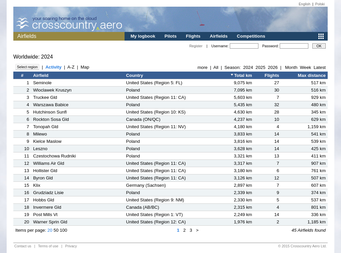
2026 (273, 67)
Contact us (22, 246)
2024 (248, 67)
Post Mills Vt (45, 214)
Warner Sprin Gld (50, 221)
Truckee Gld (45, 97)
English (304, 4)
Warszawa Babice (50, 104)
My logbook (143, 36)
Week (305, 67)
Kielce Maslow (47, 141)
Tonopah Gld (45, 126)
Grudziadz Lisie (48, 192)
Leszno (40, 148)
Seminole (42, 82)
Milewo (40, 133)
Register (195, 46)
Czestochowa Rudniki (54, 155)
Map (85, 67)
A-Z (70, 67)
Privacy (71, 246)
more (202, 67)
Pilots (170, 36)
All (215, 67)
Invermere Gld (47, 207)
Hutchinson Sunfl (50, 112)
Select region (27, 67)
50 (56, 230)
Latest (320, 67)
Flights (193, 36)
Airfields (218, 36)
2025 (260, 67)
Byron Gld (43, 177)
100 (63, 230)
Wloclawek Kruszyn (52, 90)
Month (291, 67)
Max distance (312, 75)
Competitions (251, 36)
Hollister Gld (45, 170)
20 (49, 230)
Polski (320, 4)
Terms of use (48, 246)
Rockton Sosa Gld (51, 119)
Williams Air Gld (48, 163)
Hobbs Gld (43, 199)
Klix (36, 185)
